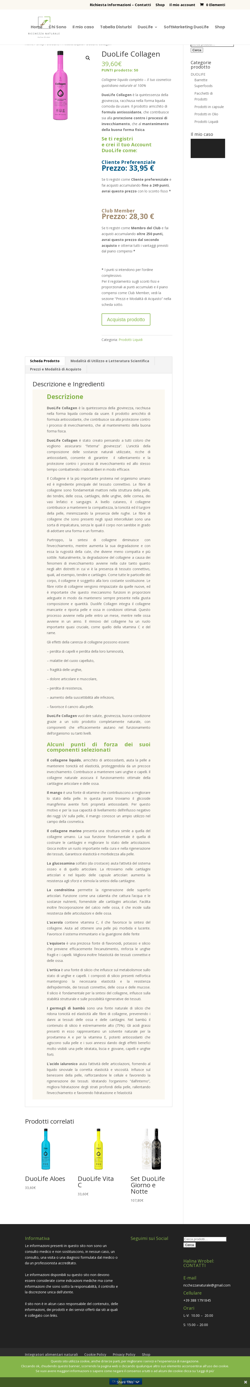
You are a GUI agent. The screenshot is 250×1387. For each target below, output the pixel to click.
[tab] (45, 361)
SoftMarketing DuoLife (186, 27)
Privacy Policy (124, 1354)
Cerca (197, 50)
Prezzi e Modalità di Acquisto (55, 369)
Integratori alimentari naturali (51, 1354)
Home (36, 27)
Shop (160, 5)
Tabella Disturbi (116, 27)
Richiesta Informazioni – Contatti (120, 5)
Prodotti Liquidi (131, 339)
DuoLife (145, 27)
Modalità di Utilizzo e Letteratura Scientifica (110, 361)
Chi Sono (57, 27)
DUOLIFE (198, 74)
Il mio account (182, 5)
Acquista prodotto (126, 319)
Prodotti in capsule (209, 106)
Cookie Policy (95, 1354)
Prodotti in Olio (206, 114)
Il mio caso (83, 27)
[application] (208, 148)
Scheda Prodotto (45, 361)
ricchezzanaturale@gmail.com (206, 1285)
